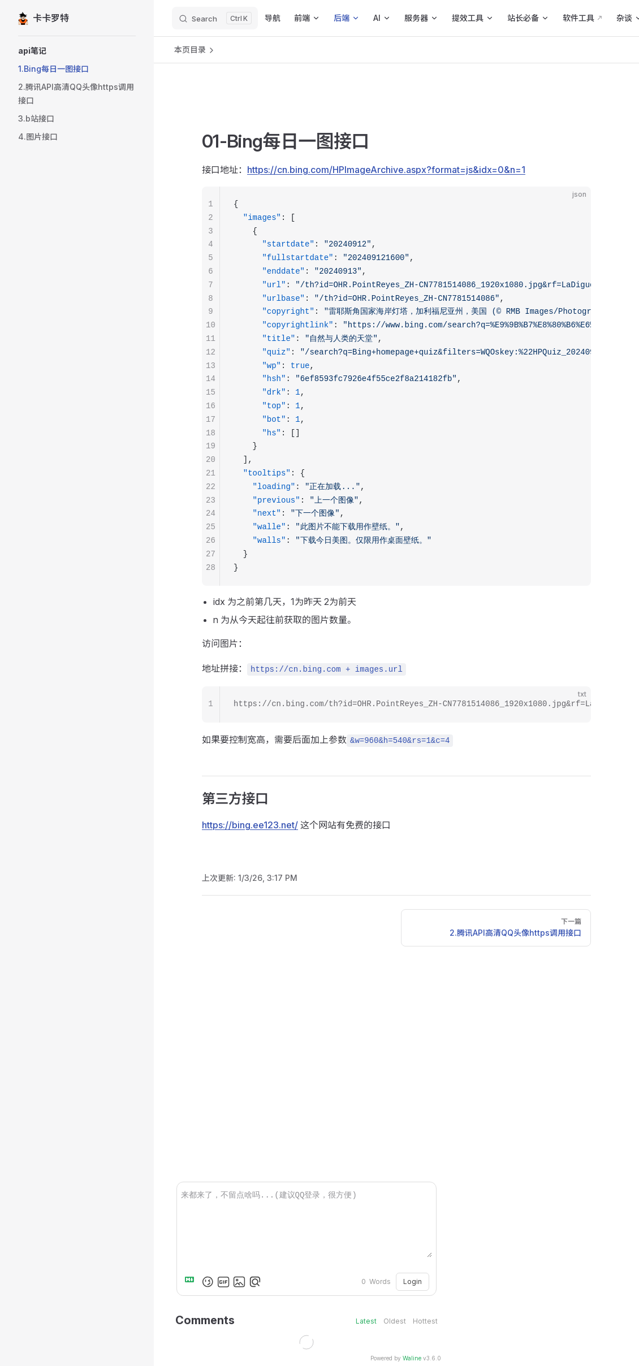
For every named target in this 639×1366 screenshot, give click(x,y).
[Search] (215, 18)
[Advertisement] (396, 110)
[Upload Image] (239, 1282)
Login (412, 1281)
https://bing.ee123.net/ (250, 825)
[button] (77, 51)
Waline (412, 1358)
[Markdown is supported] (191, 1282)
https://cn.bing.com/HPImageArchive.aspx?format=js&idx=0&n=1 (386, 169)
